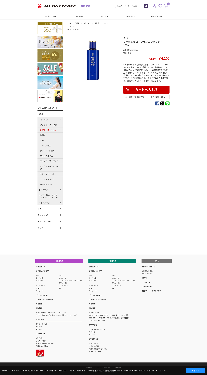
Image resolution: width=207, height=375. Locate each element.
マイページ (146, 282)
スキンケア (62, 278)
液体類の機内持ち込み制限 (44, 343)
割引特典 (39, 329)
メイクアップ (40, 285)
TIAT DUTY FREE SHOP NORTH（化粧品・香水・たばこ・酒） (109, 315)
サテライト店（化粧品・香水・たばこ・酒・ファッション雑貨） (57, 315)
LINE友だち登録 (147, 271)
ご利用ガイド (129, 16)
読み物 (144, 278)
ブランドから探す (77, 16)
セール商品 (39, 278)
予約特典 (39, 326)
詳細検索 (39, 304)
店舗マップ (103, 16)
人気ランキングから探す (44, 299)
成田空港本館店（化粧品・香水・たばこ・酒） (51, 312)
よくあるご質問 (41, 341)
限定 (60, 275)
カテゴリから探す (50, 16)
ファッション (40, 291)
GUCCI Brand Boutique (97, 320)
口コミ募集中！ (147, 274)
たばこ (38, 288)
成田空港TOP (41, 266)
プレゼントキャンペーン (44, 324)
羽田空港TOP (156, 16)
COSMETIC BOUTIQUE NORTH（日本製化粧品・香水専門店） (109, 318)
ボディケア (39, 281)
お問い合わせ (147, 286)
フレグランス (63, 285)
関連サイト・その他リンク (151, 291)
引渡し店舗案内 (94, 312)
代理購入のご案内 (42, 346)
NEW (37, 275)
